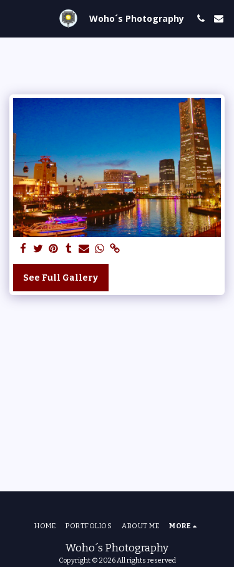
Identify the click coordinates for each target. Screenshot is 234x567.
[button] (13, 18)
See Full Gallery (60, 278)
